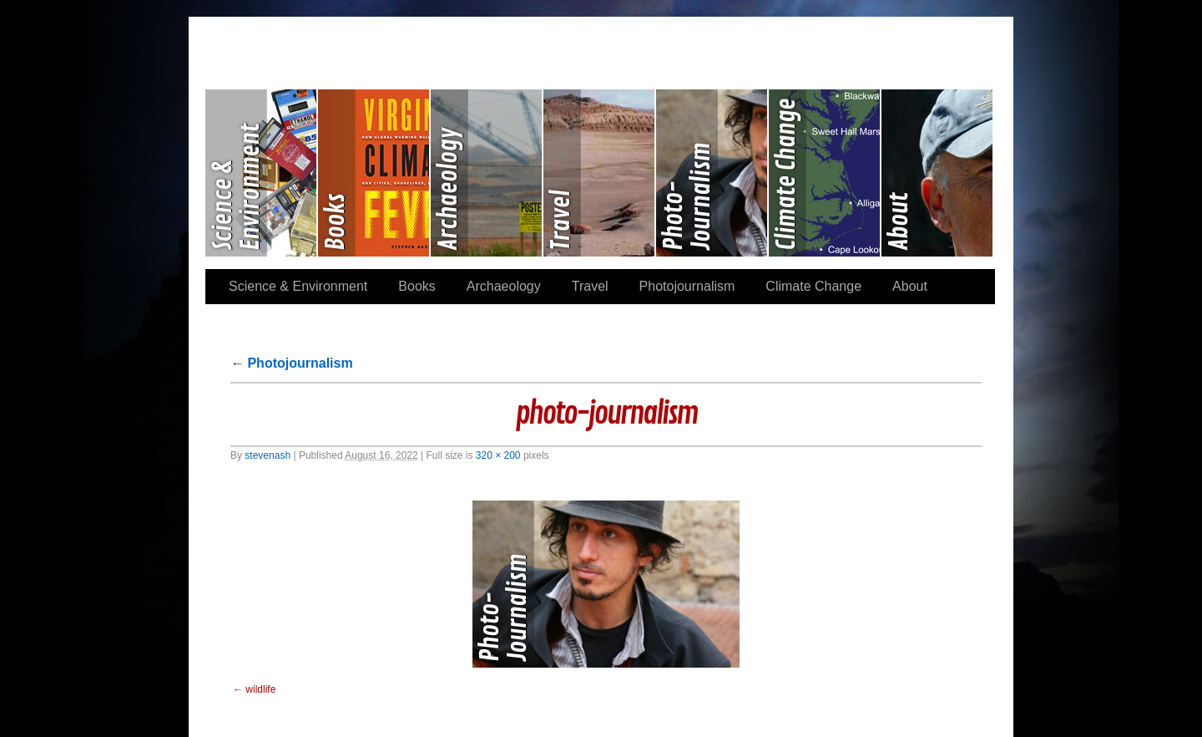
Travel (599, 173)
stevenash (267, 455)
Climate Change (825, 173)
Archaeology (487, 173)
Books (374, 173)
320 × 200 (498, 455)
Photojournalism (712, 173)
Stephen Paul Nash (601, 42)
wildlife (260, 689)
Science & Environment (261, 173)
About (936, 173)
